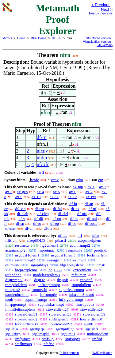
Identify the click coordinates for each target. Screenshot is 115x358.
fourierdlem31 (91, 319)
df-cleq (43, 213)
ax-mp (78, 187)
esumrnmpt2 (25, 260)
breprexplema (26, 270)
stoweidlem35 (60, 314)
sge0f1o (11, 329)
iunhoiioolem (97, 334)
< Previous (100, 4)
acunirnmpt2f (16, 250)
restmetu (22, 245)
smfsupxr (72, 338)
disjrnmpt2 (13, 279)
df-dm (30, 228)
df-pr (37, 223)
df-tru (39, 208)
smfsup (48, 338)
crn (100, 179)
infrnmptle (48, 294)
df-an (89, 203)
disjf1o (39, 279)
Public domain (69, 353)
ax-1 (91, 187)
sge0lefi (91, 329)
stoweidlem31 (26, 314)
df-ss (74, 218)
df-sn (20, 223)
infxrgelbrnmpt (71, 299)
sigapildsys (39, 265)
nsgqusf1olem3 (63, 255)
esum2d (79, 260)
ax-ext (91, 196)
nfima (62, 235)
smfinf (97, 338)
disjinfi (62, 279)
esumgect (54, 260)
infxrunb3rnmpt (81, 294)
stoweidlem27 (57, 309)
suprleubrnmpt (17, 294)
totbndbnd (13, 274)
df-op (54, 223)
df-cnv (10, 228)
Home (21, 38)
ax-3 (8, 191)
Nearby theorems (101, 13)
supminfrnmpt (36, 299)
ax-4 (40, 191)
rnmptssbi (39, 289)
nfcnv (42, 150)
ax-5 (56, 191)
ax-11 (54, 196)
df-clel (63, 213)
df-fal (57, 208)
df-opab (91, 223)
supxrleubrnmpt (71, 289)
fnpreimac (46, 250)
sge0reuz (68, 334)
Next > (107, 9)
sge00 (88, 324)
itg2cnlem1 (49, 245)
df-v (21, 218)
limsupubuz (84, 304)
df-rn (42, 137)
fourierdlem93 (60, 324)
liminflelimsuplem (20, 309)
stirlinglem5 (58, 319)
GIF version (105, 45)
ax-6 (72, 191)
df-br (72, 223)
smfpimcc (22, 338)
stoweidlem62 (26, 319)
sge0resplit (40, 334)
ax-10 (36, 196)
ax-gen (22, 191)
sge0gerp (36, 329)
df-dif (39, 218)
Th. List (57, 38)
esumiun (12, 265)
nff (80, 235)
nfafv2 (49, 343)
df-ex (75, 208)
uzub (9, 299)
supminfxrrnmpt (51, 304)
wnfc (35, 179)
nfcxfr (43, 164)
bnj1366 (55, 270)
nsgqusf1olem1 (27, 255)
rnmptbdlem (81, 284)
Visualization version (97, 41)
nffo (95, 235)
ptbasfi (60, 240)
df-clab (22, 213)
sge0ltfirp (13, 334)
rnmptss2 (12, 289)
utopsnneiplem (89, 240)
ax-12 (72, 196)
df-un (56, 218)
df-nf (92, 208)
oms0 (101, 265)
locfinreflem (97, 255)
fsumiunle (74, 250)
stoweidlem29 (91, 309)
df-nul (92, 218)
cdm (79, 179)
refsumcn (78, 274)
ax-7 (88, 191)
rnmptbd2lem (16, 284)
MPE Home (38, 38)
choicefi (86, 279)
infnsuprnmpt (49, 284)
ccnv (55, 179)
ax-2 (102, 187)
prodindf (101, 250)
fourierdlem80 (26, 324)
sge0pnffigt (65, 329)
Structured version (98, 38)
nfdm (42, 157)
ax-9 (18, 196)
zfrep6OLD (36, 240)
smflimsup (23, 343)
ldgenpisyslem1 (72, 265)
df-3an (20, 208)
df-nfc (82, 213)
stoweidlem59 (94, 314)
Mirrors (7, 38)
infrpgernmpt (15, 304)
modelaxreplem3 (46, 274)
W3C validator (102, 353)
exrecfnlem (82, 270)
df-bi (73, 203)
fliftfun (11, 240)
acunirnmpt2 (80, 245)
